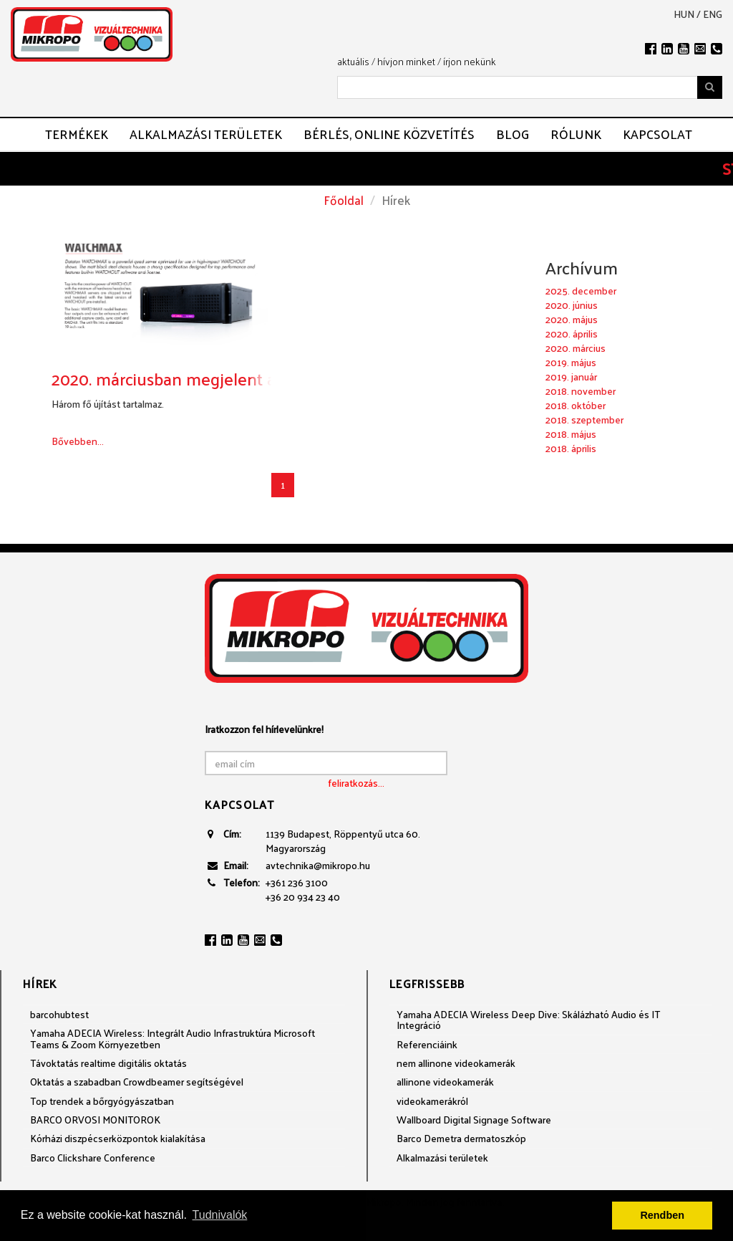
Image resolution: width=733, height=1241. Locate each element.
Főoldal (344, 200)
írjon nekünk (469, 61)
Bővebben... (78, 441)
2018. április (570, 448)
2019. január (571, 376)
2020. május (571, 319)
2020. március (575, 348)
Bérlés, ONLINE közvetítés (389, 134)
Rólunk (575, 134)
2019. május (570, 362)
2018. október (575, 405)
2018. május (570, 434)
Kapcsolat (657, 134)
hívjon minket (406, 61)
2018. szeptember (584, 419)
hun (684, 14)
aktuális (353, 61)
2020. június (571, 305)
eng (712, 14)
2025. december (580, 291)
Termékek (76, 134)
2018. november (580, 391)
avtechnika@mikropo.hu (318, 865)
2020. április (571, 333)
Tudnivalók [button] (220, 1215)
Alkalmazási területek (206, 134)
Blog (512, 134)
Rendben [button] (662, 1215)
